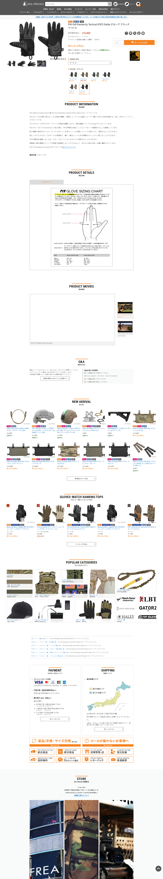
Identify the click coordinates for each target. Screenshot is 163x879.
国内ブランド (115, 9)
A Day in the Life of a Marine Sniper (125, 329)
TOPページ (34, 638)
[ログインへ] (130, 4)
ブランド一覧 (43, 642)
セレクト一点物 (90, 9)
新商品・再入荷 (48, 9)
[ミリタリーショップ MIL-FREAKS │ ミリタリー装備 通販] (33, 4)
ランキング (78, 9)
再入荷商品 (68, 9)
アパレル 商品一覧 (55, 645)
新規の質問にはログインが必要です (55, 378)
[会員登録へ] (118, 4)
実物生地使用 (103, 9)
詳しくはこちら (55, 719)
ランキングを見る (81, 544)
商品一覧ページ (43, 638)
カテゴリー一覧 (43, 645)
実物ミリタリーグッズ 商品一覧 (59, 652)
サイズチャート (46, 182)
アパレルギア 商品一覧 (56, 656)
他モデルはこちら (69, 147)
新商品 (59, 9)
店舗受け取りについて (81, 795)
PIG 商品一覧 (52, 642)
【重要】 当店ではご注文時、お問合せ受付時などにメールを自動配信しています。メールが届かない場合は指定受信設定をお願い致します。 (81, 17)
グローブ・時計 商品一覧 (57, 649)
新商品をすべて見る (81, 479)
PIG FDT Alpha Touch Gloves (125, 310)
